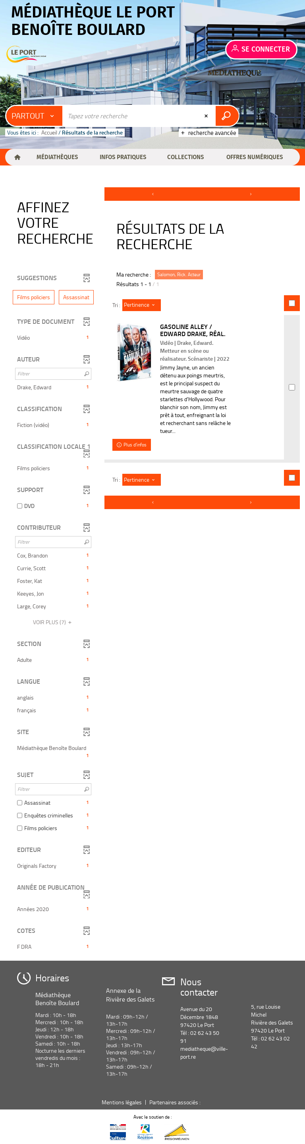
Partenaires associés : (175, 1102)
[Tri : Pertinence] (141, 305)
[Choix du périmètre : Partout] (34, 116)
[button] (57, 157)
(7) (53, 622)
